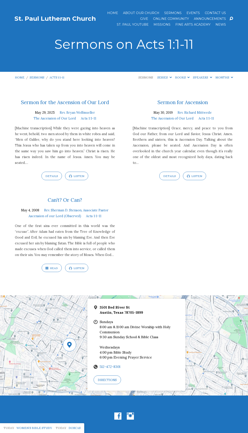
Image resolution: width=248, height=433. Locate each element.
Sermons (173, 12)
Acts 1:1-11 (56, 77)
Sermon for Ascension (183, 102)
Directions (107, 380)
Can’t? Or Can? (65, 200)
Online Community (171, 18)
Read (51, 268)
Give (144, 18)
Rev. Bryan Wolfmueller (77, 113)
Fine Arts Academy (193, 24)
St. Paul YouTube (133, 24)
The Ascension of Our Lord (55, 118)
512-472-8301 (110, 367)
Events (193, 12)
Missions (162, 24)
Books (182, 77)
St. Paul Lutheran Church (55, 18)
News (220, 24)
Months (224, 77)
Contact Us (215, 12)
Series (164, 77)
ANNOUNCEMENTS (210, 18)
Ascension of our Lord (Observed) (55, 216)
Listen (76, 176)
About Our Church (141, 12)
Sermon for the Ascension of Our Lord (65, 102)
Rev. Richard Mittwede (195, 113)
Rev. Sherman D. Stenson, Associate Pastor (76, 210)
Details (51, 176)
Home (112, 12)
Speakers (202, 77)
